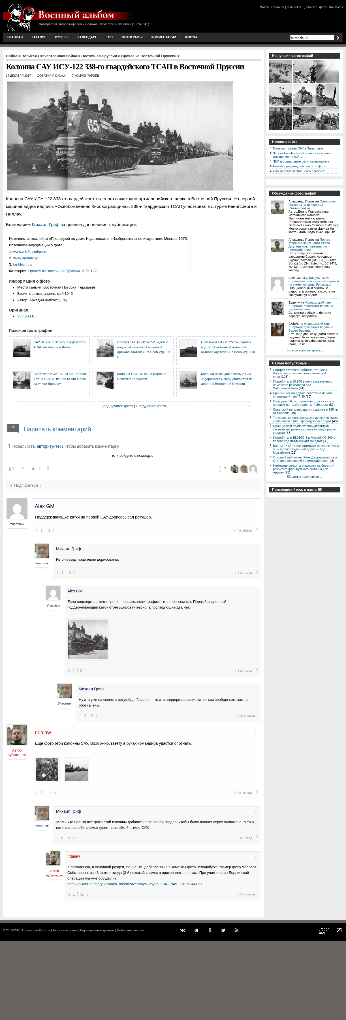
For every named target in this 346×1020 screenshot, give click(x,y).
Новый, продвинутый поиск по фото (299, 166)
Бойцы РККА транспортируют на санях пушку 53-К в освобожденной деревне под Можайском (306, 449)
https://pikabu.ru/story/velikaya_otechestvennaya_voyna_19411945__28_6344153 (134, 884)
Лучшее (62, 37)
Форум (191, 37)
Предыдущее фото (117, 406)
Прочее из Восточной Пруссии (149, 56)
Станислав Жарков (36, 930)
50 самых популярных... (304, 476)
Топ (109, 37)
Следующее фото (151, 406)
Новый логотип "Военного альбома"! (299, 171)
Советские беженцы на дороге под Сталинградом (312, 205)
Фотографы (132, 37)
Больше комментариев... (305, 350)
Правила (277, 7)
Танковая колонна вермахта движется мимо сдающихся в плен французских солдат (305, 419)
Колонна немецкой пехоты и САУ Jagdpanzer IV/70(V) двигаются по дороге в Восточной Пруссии (227, 378)
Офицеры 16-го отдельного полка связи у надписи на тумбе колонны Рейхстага (314, 281)
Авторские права (65, 930)
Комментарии (163, 37)
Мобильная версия (130, 930)
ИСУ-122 (89, 271)
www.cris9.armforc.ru (30, 251)
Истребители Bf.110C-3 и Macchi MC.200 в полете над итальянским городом (304, 439)
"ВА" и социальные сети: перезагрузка (301, 161)
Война (11, 56)
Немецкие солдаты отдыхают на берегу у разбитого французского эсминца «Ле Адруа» (303, 469)
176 (63, 300)
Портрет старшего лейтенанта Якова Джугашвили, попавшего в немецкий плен (310, 244)
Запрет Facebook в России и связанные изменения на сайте (302, 154)
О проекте (294, 7)
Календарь (87, 37)
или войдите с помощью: (133, 455)
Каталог (38, 37)
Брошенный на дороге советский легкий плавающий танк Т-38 (302, 394)
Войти (264, 7)
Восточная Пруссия (99, 56)
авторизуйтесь (50, 446)
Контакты (336, 7)
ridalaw (59, 75)
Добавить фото (315, 7)
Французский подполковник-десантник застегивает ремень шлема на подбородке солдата (304, 429)
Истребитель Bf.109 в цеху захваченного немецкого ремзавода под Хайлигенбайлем (303, 385)
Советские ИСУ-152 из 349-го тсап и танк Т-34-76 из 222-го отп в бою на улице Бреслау (59, 378)
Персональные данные (97, 930)
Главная (15, 37)
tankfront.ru (22, 264)
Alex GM (44, 506)
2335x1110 (26, 316)
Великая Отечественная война (49, 56)
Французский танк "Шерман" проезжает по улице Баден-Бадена (311, 306)
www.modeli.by (25, 258)
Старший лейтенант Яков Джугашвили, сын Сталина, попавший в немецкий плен (305, 459)
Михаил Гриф (45, 224)
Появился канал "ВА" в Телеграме (298, 148)
